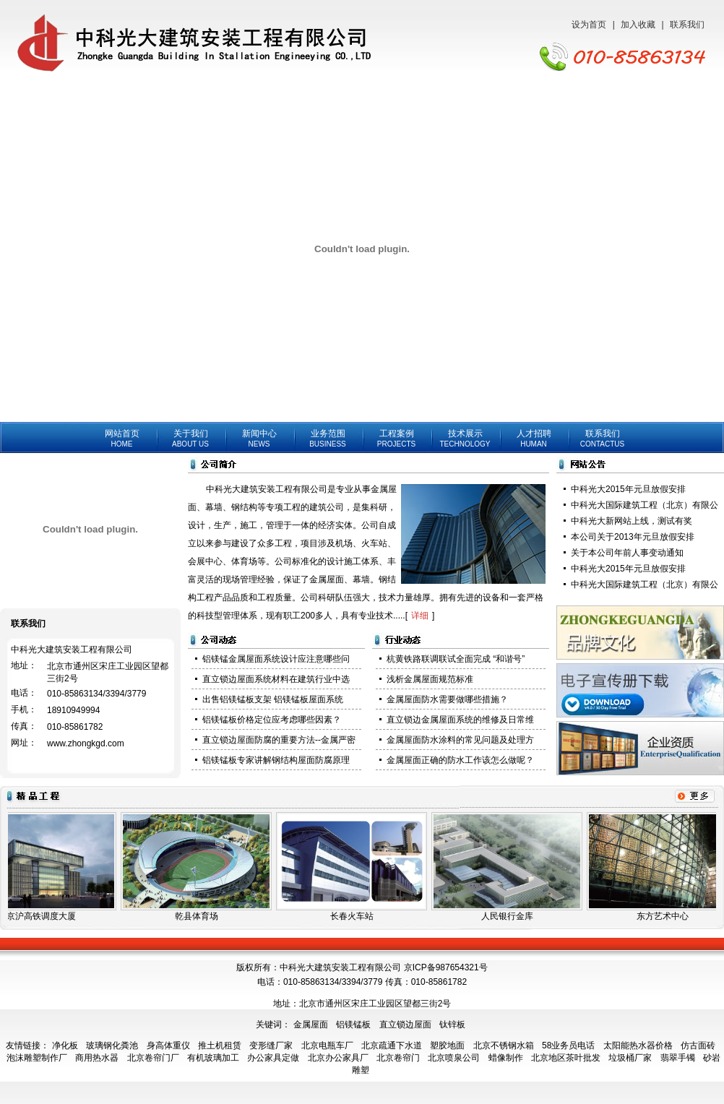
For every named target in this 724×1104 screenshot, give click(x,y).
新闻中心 (259, 438)
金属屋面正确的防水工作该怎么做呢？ (460, 760)
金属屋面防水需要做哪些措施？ (447, 699)
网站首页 (122, 438)
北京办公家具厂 (338, 1058)
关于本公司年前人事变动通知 (627, 553)
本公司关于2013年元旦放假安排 (632, 537)
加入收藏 (638, 25)
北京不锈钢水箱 (503, 1045)
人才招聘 (534, 438)
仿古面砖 (698, 1045)
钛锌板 (452, 1024)
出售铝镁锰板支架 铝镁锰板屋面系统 (272, 699)
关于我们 (190, 438)
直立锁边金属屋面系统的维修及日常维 (460, 720)
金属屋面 (310, 1024)
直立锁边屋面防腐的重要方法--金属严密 (278, 740)
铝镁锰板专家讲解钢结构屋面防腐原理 (276, 760)
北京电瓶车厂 (327, 1045)
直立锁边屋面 (405, 1024)
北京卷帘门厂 (153, 1058)
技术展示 (464, 438)
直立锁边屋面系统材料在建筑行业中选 (276, 679)
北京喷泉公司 (454, 1058)
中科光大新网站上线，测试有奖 (631, 521)
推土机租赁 (219, 1045)
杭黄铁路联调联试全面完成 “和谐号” (456, 659)
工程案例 (396, 438)
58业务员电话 (568, 1045)
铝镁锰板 (353, 1024)
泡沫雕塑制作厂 (37, 1058)
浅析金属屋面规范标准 (430, 679)
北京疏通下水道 (391, 1045)
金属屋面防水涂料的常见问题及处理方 (460, 740)
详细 (419, 616)
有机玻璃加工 (213, 1058)
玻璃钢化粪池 (112, 1045)
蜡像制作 (505, 1058)
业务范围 (327, 438)
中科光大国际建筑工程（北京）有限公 (644, 505)
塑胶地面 (447, 1045)
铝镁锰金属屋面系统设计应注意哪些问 (276, 659)
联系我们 (687, 25)
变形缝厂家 (271, 1045)
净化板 (65, 1045)
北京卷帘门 (398, 1058)
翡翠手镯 (677, 1058)
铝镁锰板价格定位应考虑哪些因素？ (271, 720)
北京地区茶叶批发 (565, 1058)
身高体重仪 (168, 1045)
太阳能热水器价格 (638, 1045)
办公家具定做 (273, 1058)
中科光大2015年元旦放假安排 (628, 489)
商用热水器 (96, 1058)
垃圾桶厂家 (630, 1058)
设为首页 (589, 25)
